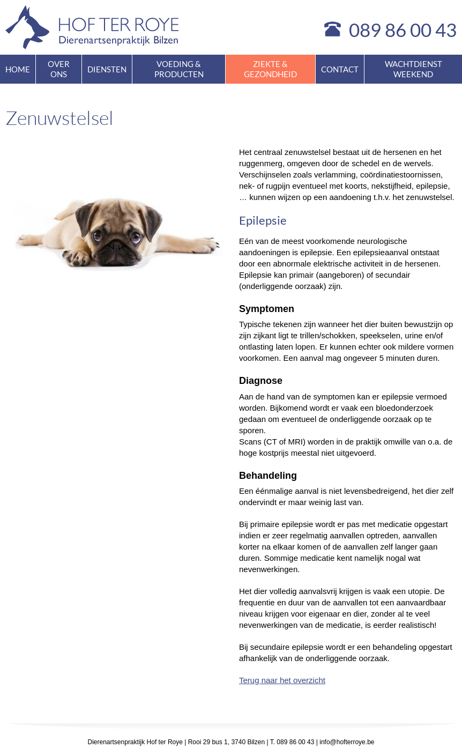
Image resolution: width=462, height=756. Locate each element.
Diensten (106, 69)
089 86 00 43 (403, 29)
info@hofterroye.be (346, 742)
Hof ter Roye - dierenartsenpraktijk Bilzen (92, 27)
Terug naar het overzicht (282, 680)
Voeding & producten (179, 69)
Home (17, 69)
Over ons (59, 69)
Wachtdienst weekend (413, 69)
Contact (340, 69)
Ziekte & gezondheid (270, 69)
